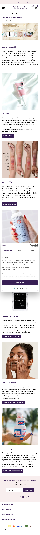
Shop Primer (8, 136)
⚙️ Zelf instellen (20, 288)
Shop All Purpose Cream (12, 471)
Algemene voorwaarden (11, 530)
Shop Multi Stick (9, 204)
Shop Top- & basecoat (11, 336)
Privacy (21, 530)
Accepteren (20, 282)
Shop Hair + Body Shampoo (13, 402)
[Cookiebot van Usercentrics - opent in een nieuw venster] (29, 245)
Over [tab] (32, 250)
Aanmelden (29, 490)
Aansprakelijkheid (30, 530)
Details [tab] (20, 250)
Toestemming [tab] (7, 250)
